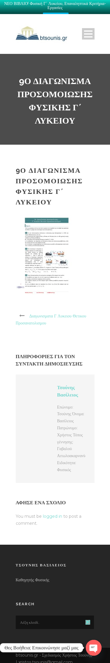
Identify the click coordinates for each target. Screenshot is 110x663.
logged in (52, 513)
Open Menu (88, 31)
